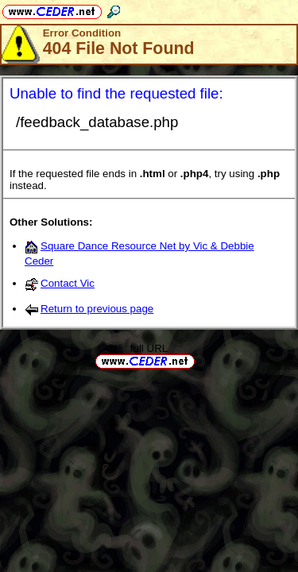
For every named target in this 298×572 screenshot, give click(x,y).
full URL (149, 348)
